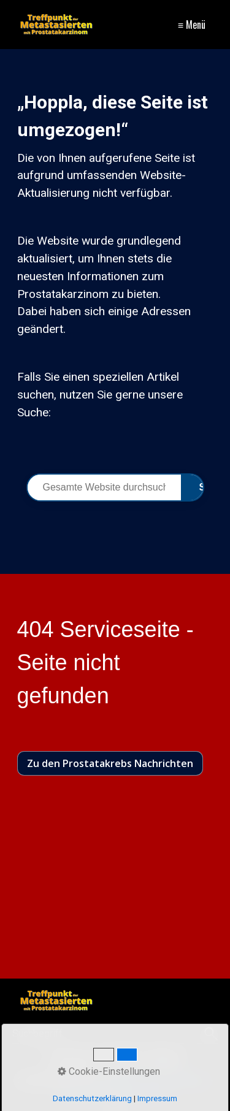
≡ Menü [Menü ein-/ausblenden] (191, 24)
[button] (110, 763)
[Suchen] (209, 1034)
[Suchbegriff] (115, 1034)
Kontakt (121, 1058)
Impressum (73, 1058)
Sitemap (163, 1058)
